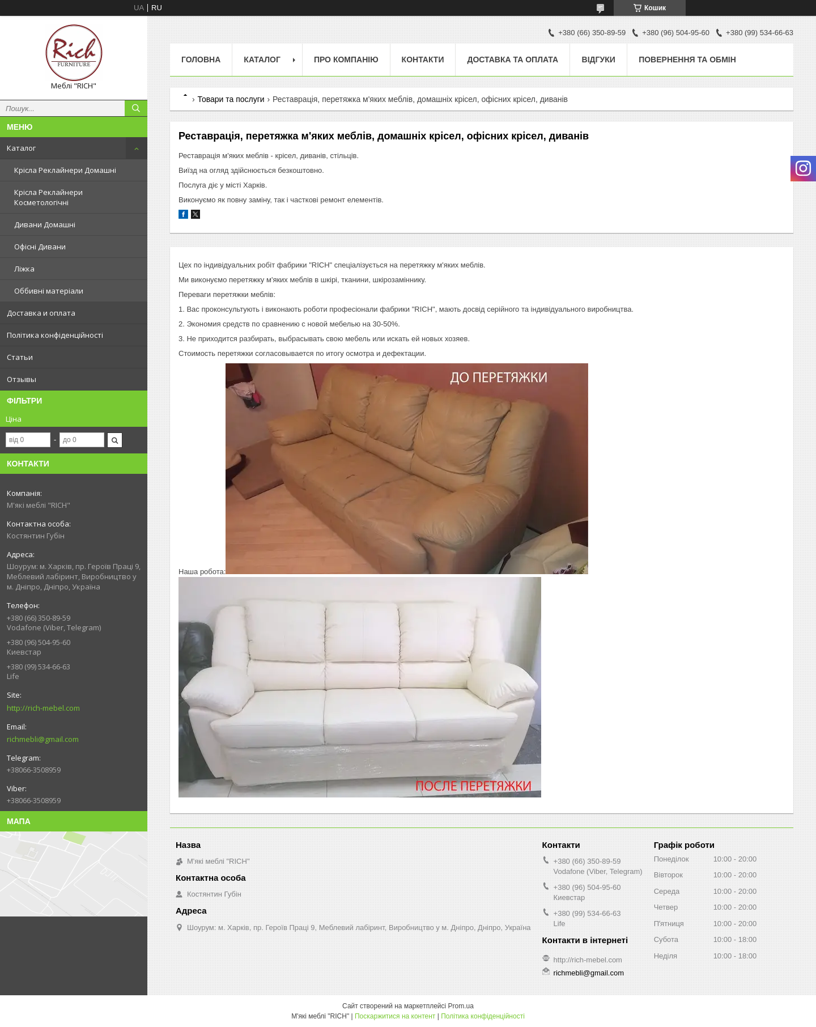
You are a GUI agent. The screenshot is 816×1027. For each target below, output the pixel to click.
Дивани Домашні (44, 224)
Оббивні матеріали (48, 291)
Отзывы (21, 379)
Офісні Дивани (40, 246)
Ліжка (24, 269)
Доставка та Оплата (512, 59)
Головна (200, 59)
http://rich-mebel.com (43, 708)
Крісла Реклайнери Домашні (65, 170)
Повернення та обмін (687, 59)
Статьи (20, 357)
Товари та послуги (230, 99)
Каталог (21, 148)
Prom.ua (461, 1006)
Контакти (423, 59)
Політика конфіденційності (55, 335)
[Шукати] (136, 108)
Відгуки (598, 59)
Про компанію (346, 59)
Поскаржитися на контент (395, 1016)
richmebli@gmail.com (43, 739)
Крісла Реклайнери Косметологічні (48, 197)
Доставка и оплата (41, 313)
